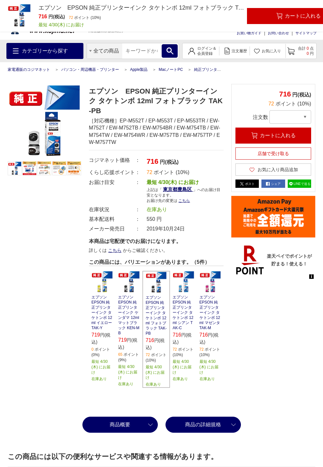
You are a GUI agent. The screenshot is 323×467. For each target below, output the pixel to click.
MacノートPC (171, 69)
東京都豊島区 (178, 189)
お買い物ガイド (249, 33)
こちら (184, 200)
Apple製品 (139, 69)
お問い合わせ (278, 33)
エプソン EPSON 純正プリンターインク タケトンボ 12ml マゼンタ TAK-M (210, 312)
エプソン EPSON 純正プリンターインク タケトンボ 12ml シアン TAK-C (183, 312)
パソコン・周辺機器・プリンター (90, 69)
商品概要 (120, 424)
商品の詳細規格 (203, 424)
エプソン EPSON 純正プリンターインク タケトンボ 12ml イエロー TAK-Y (101, 312)
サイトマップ (306, 33)
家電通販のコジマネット (29, 69)
